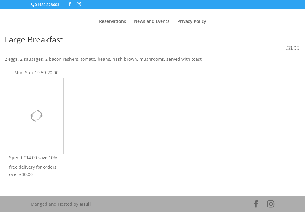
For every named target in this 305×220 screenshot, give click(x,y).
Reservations (112, 21)
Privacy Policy (191, 21)
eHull (85, 204)
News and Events (151, 21)
